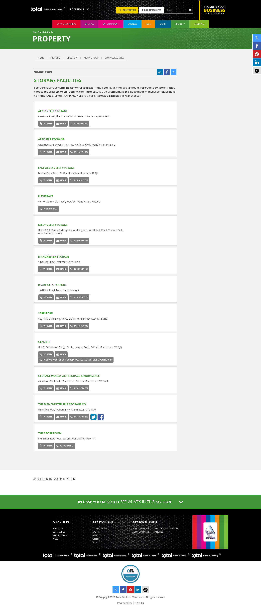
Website (46, 123)
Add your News (140, 528)
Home (41, 57)
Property (55, 57)
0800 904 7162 (79, 269)
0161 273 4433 (79, 151)
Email (61, 123)
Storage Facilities (114, 57)
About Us (58, 528)
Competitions (100, 528)
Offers (96, 538)
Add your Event (140, 531)
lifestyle (89, 23)
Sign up (96, 542)
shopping (199, 23)
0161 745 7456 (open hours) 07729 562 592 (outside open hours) (76, 359)
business (132, 23)
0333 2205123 (64, 445)
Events (96, 531)
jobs (148, 23)
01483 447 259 (79, 240)
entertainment (111, 23)
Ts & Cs (139, 603)
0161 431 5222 (79, 180)
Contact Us (59, 531)
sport (163, 23)
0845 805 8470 (79, 123)
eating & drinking (66, 23)
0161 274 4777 (48, 208)
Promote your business (165, 528)
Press (55, 538)
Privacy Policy (124, 603)
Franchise (158, 531)
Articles (97, 535)
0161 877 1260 (79, 416)
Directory (72, 57)
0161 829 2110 (79, 297)
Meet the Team (60, 535)
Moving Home (91, 57)
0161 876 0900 (79, 325)
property (180, 23)
